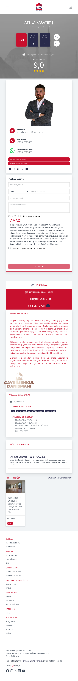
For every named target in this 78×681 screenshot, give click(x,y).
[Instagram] (11, 671)
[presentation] (30, 257)
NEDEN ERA (9, 629)
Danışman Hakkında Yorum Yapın (19, 163)
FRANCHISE (9, 625)
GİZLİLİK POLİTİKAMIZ (13, 604)
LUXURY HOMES (11, 547)
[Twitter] (15, 671)
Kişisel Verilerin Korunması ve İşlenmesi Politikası (27, 653)
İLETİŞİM (8, 633)
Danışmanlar (33, 54)
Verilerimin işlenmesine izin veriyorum (28, 248)
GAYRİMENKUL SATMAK (14, 575)
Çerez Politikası (12, 656)
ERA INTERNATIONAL (13, 543)
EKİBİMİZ (9, 597)
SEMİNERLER (10, 600)
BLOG (8, 613)
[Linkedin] (19, 671)
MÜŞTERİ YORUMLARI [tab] (39, 299)
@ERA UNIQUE (47, 27)
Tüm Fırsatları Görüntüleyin (59, 478)
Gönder (39, 266)
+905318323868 (24, 142)
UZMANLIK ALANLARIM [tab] (39, 292)
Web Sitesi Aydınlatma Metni (18, 650)
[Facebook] (8, 671)
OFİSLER (8, 588)
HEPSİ (8, 563)
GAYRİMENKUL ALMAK (13, 572)
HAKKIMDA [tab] (39, 285)
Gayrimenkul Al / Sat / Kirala (18, 159)
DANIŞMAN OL (10, 622)
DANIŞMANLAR (11, 584)
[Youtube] (23, 671)
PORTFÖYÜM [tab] (39, 306)
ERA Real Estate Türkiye (31, 661)
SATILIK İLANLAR (11, 555)
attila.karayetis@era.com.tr (30, 132)
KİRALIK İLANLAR (11, 559)
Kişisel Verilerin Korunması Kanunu (24, 216)
